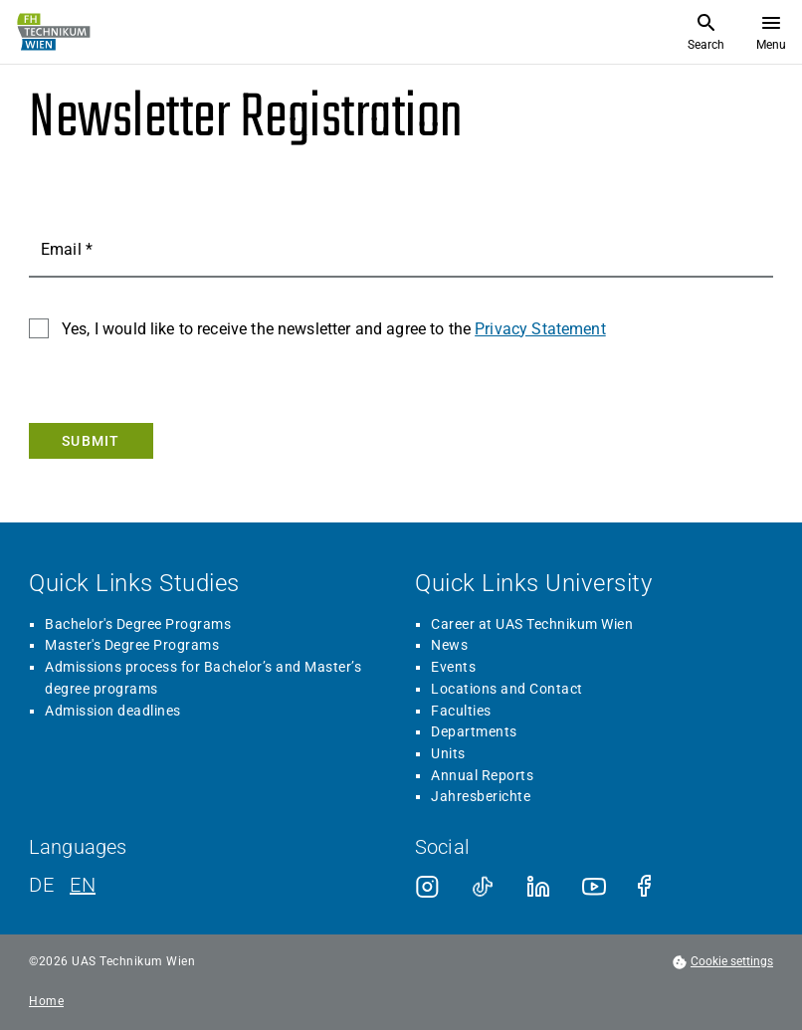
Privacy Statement (540, 328)
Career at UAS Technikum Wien (532, 624)
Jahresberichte (480, 796)
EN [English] (83, 885)
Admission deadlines (113, 711)
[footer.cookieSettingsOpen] (722, 962)
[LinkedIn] (538, 887)
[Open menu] (771, 32)
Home (46, 1001)
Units (448, 753)
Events (453, 667)
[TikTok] (483, 887)
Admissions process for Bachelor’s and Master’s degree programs (203, 678)
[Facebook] (650, 887)
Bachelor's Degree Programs (138, 624)
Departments (474, 731)
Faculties (461, 711)
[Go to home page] (51, 32)
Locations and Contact (507, 689)
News (449, 645)
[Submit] (91, 441)
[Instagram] (427, 887)
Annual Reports (482, 775)
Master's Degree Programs (132, 645)
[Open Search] (706, 32)
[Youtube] (594, 887)
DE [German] (41, 885)
